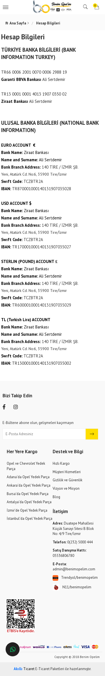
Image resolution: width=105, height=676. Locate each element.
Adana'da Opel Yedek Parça (28, 477)
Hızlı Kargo (61, 463)
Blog (56, 496)
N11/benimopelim (72, 587)
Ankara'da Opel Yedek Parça (28, 485)
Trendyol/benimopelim (75, 578)
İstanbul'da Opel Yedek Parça (29, 518)
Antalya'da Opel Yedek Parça (29, 502)
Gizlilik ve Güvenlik (67, 480)
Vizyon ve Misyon (66, 488)
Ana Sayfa (18, 23)
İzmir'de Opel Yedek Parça (27, 510)
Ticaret (24, 668)
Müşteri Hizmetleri (67, 471)
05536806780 (70, 553)
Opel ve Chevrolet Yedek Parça (26, 466)
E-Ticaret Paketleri (49, 668)
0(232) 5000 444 (73, 542)
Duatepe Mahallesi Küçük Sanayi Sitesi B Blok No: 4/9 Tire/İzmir (73, 528)
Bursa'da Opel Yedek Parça (27, 493)
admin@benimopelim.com (74, 567)
